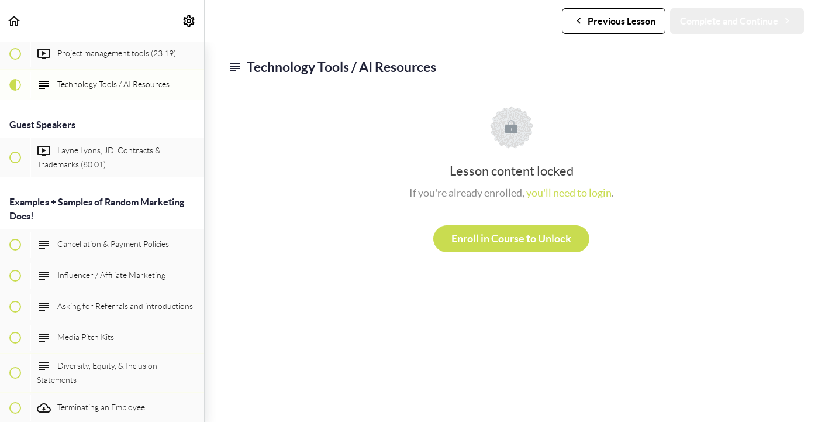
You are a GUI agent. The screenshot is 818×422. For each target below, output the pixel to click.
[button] (14, 21)
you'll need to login (569, 193)
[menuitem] (189, 21)
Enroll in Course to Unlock (511, 238)
